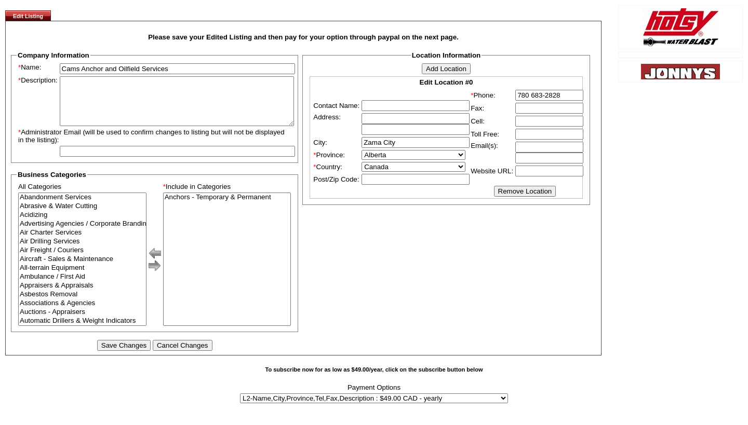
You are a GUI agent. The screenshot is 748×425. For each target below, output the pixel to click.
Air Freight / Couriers (82, 259)
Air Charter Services (82, 242)
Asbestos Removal (82, 303)
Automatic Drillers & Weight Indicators (82, 330)
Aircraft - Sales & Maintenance (82, 268)
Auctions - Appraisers (82, 321)
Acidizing (82, 224)
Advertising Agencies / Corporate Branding (82, 233)
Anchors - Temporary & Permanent (227, 206)
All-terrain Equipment (82, 277)
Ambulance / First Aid (82, 286)
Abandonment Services (82, 206)
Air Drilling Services (82, 250)
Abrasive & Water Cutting (82, 215)
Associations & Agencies (82, 312)
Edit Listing (28, 16)
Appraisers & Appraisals (82, 295)
